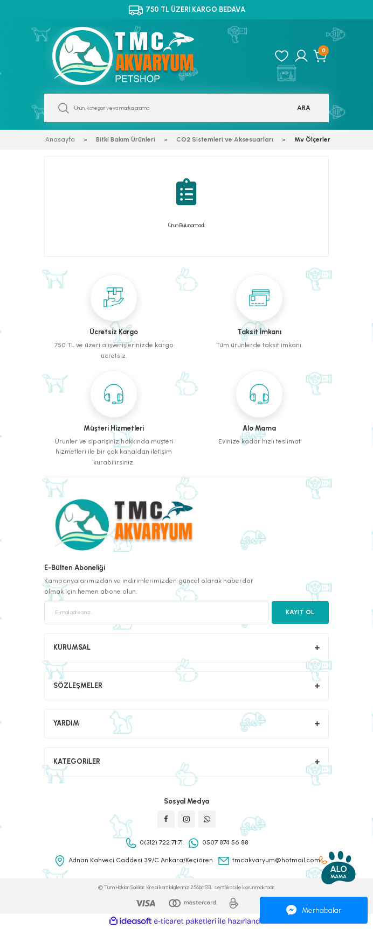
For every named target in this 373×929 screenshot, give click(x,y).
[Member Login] (301, 56)
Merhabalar (313, 910)
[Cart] (321, 56)
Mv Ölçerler (312, 139)
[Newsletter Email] (156, 612)
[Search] (186, 108)
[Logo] (134, 56)
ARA (303, 107)
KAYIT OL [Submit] (300, 612)
